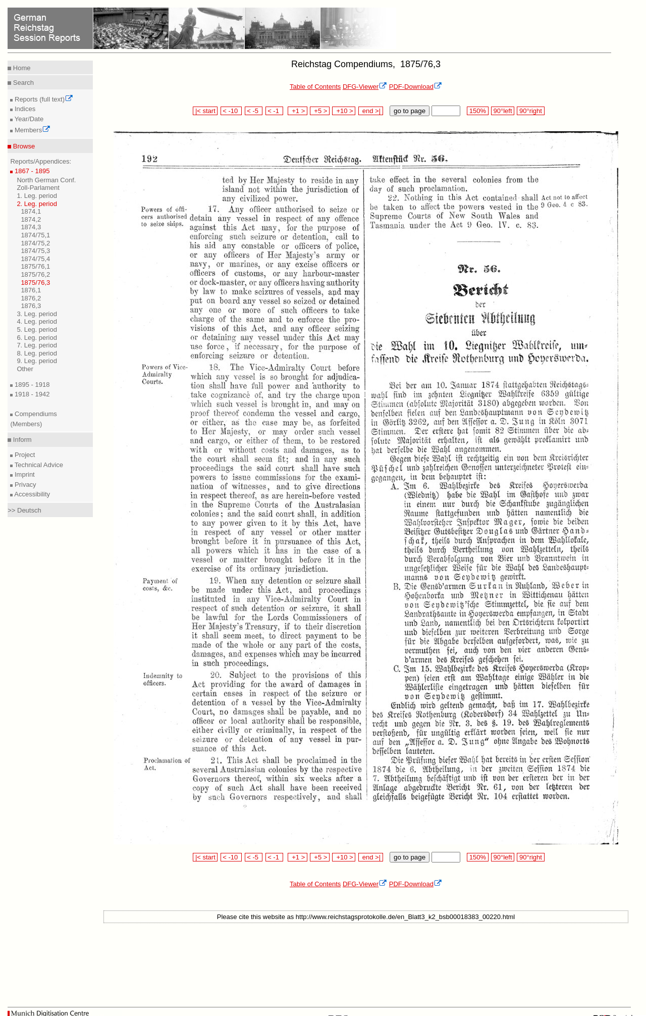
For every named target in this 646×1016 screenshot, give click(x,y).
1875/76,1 (35, 266)
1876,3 (31, 306)
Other (25, 369)
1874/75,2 (35, 243)
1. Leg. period (37, 195)
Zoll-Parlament (38, 187)
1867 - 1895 (31, 171)
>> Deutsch (24, 510)
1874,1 (31, 211)
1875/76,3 (35, 282)
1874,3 (31, 227)
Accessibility (31, 494)
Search (22, 82)
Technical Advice (38, 465)
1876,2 (31, 298)
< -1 (274, 111)
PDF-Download (415, 86)
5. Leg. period (37, 329)
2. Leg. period (37, 204)
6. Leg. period (37, 337)
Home (20, 68)
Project (24, 455)
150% (477, 111)
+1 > (297, 111)
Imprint (23, 474)
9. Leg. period (37, 361)
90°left (503, 111)
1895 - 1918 (31, 384)
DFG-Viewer (365, 86)
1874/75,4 (35, 259)
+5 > (319, 111)
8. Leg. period (37, 353)
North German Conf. (46, 180)
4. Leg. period (37, 321)
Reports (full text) (43, 99)
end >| (371, 111)
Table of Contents (315, 86)
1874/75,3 (35, 251)
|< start (205, 111)
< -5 (253, 111)
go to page (409, 111)
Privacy (24, 484)
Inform (21, 439)
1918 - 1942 (31, 394)
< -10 (231, 111)
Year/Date (28, 119)
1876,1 (31, 290)
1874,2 (31, 219)
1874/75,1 (35, 235)
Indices (24, 109)
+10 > (344, 111)
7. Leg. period (37, 345)
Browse (23, 146)
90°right (530, 111)
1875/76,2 (35, 274)
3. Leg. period (37, 314)
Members (31, 130)
